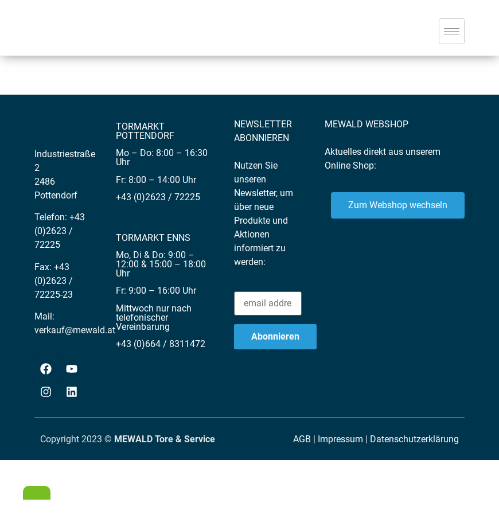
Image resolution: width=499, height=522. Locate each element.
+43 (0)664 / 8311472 (160, 343)
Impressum (340, 439)
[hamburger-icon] (452, 31)
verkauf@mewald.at (74, 330)
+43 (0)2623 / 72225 (59, 231)
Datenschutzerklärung (414, 439)
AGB (302, 439)
